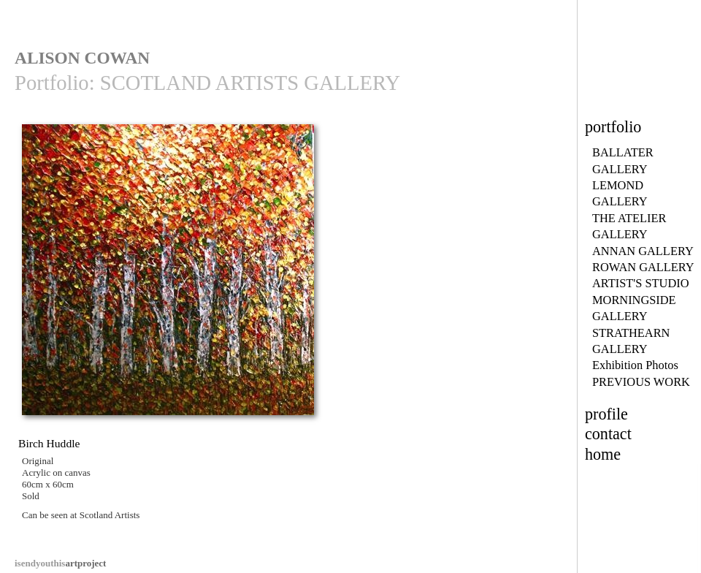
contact (608, 434)
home (603, 454)
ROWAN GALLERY (643, 267)
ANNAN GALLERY (643, 251)
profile (606, 414)
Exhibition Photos (635, 365)
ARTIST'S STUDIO (640, 283)
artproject (60, 563)
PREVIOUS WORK (641, 382)
